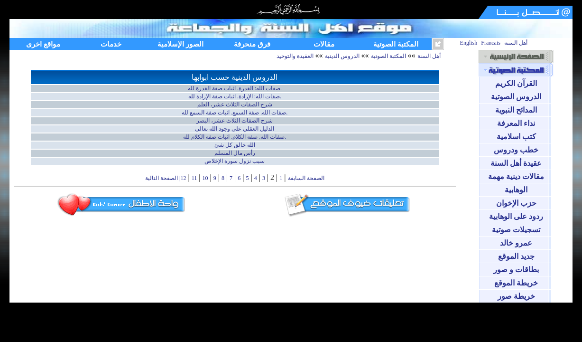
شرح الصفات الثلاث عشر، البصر (234, 120)
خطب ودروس (516, 150)
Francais (490, 42)
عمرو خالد (516, 243)
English (469, 42)
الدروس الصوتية (516, 97)
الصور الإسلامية (180, 44)
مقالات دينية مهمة (516, 176)
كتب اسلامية (516, 137)
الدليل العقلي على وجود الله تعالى (234, 128)
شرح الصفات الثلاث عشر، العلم (234, 104)
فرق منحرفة (252, 44)
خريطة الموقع (516, 283)
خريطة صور (516, 296)
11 (194, 178)
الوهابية (516, 190)
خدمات (111, 44)
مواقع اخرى (43, 44)
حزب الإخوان (516, 203)
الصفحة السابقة (306, 178)
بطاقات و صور (516, 270)
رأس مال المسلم (234, 153)
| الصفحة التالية (162, 178)
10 (205, 178)
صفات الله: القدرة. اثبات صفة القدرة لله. (235, 88)
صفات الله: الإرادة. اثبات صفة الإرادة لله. (234, 96)
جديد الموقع (516, 256)
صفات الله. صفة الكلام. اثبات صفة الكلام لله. (234, 136)
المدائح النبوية (516, 110)
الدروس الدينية (342, 56)
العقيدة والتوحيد (295, 56)
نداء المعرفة (516, 123)
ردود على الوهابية (516, 216)
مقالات (324, 44)
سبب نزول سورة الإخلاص (234, 161)
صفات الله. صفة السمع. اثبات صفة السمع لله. (234, 112)
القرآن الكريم (516, 83)
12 (183, 178)
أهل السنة (515, 42)
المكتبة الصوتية (395, 44)
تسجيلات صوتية (516, 230)
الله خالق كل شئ (234, 145)
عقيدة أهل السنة (516, 163)
